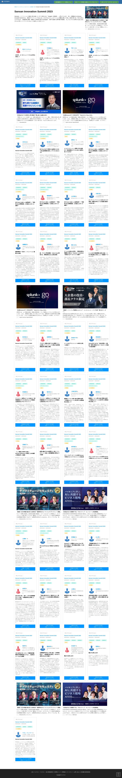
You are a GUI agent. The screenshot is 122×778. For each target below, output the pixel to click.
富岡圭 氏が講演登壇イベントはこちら (98, 678)
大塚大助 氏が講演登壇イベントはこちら (98, 225)
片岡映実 (49, 244)
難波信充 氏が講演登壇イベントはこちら (49, 678)
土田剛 (73, 589)
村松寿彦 (73, 446)
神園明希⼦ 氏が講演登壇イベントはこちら (98, 280)
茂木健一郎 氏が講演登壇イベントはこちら (74, 369)
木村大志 (24, 142)
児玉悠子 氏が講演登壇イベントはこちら (74, 678)
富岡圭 (97, 646)
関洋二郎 (73, 245)
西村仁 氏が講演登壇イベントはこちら (49, 626)
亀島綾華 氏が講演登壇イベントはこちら (49, 225)
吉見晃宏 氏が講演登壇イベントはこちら (98, 626)
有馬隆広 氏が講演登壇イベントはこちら (74, 569)
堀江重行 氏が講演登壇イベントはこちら (49, 173)
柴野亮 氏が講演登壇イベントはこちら (25, 225)
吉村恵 (24, 588)
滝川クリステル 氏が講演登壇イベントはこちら (25, 85)
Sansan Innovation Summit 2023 (23, 37)
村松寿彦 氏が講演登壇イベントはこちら (74, 482)
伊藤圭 (97, 142)
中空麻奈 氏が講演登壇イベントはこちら (49, 85)
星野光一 (73, 140)
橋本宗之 (49, 392)
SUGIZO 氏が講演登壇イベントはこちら (98, 85)
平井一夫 (73, 48)
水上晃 (97, 537)
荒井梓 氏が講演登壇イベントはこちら (25, 678)
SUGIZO (98, 48)
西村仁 (48, 589)
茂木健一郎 (74, 337)
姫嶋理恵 (49, 337)
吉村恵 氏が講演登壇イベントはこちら (25, 626)
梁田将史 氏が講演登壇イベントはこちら (98, 425)
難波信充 (49, 646)
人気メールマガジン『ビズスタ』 (38, 772)
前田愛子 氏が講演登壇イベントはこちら (49, 482)
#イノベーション (19, 35)
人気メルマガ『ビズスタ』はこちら (109, 2)
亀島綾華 (49, 195)
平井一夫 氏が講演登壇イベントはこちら (74, 85)
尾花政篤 (98, 337)
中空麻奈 (49, 48)
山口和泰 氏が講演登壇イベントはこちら (74, 225)
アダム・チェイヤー (27, 732)
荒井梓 (24, 645)
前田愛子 (49, 445)
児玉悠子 (73, 645)
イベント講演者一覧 (31, 6)
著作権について (57, 772)
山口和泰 (73, 196)
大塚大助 (98, 193)
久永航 (48, 538)
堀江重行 (49, 142)
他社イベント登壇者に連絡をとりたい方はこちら (86, 2)
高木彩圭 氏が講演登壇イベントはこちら (25, 369)
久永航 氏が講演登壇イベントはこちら (49, 569)
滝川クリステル (26, 49)
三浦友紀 (98, 446)
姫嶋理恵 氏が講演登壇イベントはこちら (49, 369)
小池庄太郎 (74, 391)
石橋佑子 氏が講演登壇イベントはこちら (25, 482)
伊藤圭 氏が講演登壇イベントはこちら (98, 173)
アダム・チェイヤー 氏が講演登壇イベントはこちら (25, 759)
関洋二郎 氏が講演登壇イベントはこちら (74, 280)
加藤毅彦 (24, 244)
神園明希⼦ (98, 244)
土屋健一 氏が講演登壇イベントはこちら (25, 569)
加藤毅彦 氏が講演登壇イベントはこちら (25, 280)
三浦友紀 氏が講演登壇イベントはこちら (98, 482)
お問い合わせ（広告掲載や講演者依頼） (82, 772)
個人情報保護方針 (50, 772)
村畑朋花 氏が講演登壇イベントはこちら (25, 425)
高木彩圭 (24, 337)
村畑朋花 (24, 392)
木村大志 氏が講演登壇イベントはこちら (25, 173)
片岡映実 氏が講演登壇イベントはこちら (49, 280)
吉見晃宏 (98, 589)
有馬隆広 (73, 537)
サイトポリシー (70, 772)
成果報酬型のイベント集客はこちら (63, 2)
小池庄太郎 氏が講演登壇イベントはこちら (74, 425)
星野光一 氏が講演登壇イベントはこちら (74, 173)
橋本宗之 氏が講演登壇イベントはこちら (49, 425)
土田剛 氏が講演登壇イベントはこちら (74, 626)
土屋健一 (24, 538)
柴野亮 (24, 195)
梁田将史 (98, 392)
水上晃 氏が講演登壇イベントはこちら (98, 569)
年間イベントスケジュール (20, 6)
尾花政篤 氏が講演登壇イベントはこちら (98, 369)
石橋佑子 (24, 444)
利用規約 (64, 772)
